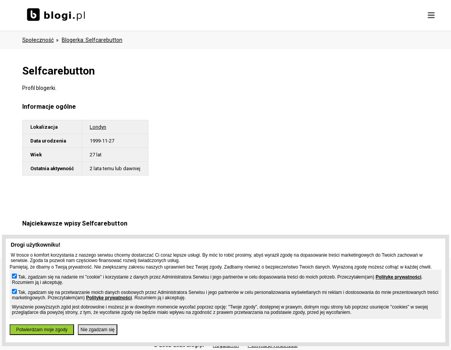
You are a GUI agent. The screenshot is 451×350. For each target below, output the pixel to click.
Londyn (98, 127)
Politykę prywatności (398, 277)
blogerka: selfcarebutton (92, 40)
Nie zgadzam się (98, 329)
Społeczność (38, 40)
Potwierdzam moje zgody (41, 329)
